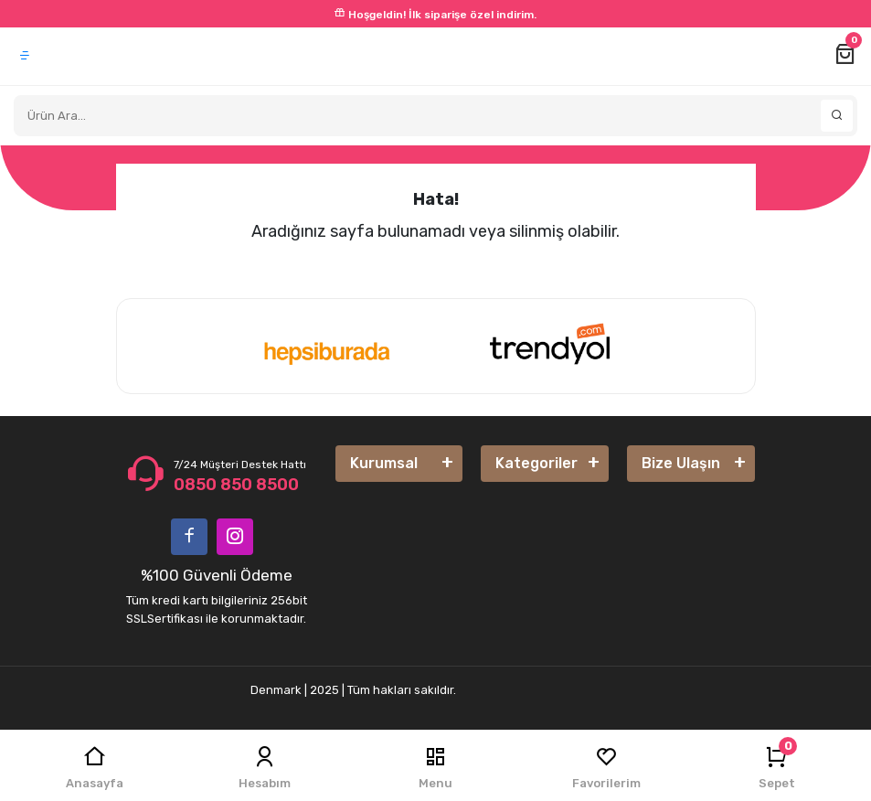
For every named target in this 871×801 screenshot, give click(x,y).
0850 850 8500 (236, 485)
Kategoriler (536, 463)
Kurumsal (384, 463)
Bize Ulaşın (681, 463)
